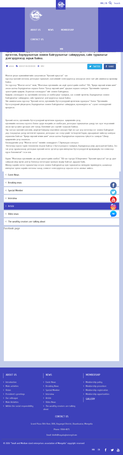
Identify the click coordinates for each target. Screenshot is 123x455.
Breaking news (13, 182)
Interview (11, 198)
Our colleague (10, 398)
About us (57, 14)
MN (84, 23)
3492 (42, 66)
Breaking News (51, 386)
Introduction (9, 382)
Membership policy (92, 382)
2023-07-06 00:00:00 (27, 66)
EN (106, 3)
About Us (7, 28)
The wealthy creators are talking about (25, 221)
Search (114, 4)
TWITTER (94, 66)
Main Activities (11, 402)
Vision (7, 390)
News (72, 14)
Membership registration (95, 390)
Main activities (11, 386)
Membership (89, 14)
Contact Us (109, 14)
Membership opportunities (96, 394)
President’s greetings (14, 394)
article (11, 66)
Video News (49, 402)
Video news (12, 213)
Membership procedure (94, 386)
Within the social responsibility (18, 406)
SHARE (110, 66)
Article (9, 206)
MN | (102, 3)
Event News (12, 174)
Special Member (14, 190)
